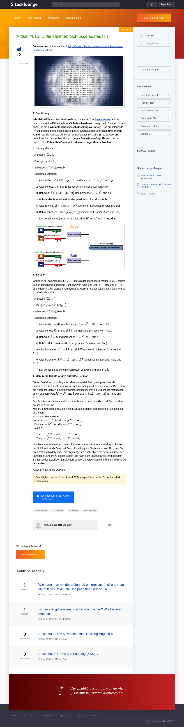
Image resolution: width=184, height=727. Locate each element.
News (13, 715)
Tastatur (67, 594)
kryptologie (74, 510)
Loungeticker (151, 43)
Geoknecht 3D (148, 118)
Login (151, 4)
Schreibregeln (47, 715)
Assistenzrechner (150, 126)
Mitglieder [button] (53, 17)
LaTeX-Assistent (149, 95)
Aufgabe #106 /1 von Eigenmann (151, 177)
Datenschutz (81, 715)
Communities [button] (73, 17)
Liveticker (149, 35)
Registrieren (166, 4)
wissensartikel (41, 510)
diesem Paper (102, 119)
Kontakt (95, 715)
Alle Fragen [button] (34, 17)
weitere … (146, 133)
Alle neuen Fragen (146, 193)
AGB (24, 715)
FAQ (33, 715)
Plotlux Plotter (148, 102)
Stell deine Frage (154, 17)
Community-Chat (149, 69)
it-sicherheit (58, 510)
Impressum (64, 715)
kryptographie (90, 510)
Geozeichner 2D (149, 110)
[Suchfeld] (86, 4)
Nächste (126, 29)
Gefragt (47, 525)
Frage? (17, 17)
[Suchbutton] (117, 4)
